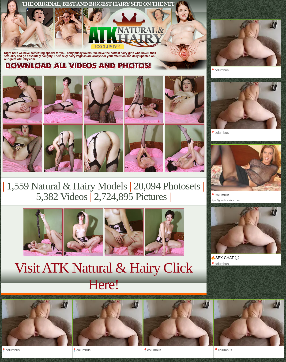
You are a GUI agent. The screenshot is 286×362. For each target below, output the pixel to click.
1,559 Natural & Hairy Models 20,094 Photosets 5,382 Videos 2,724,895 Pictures (103, 191)
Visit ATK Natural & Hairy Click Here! (103, 276)
